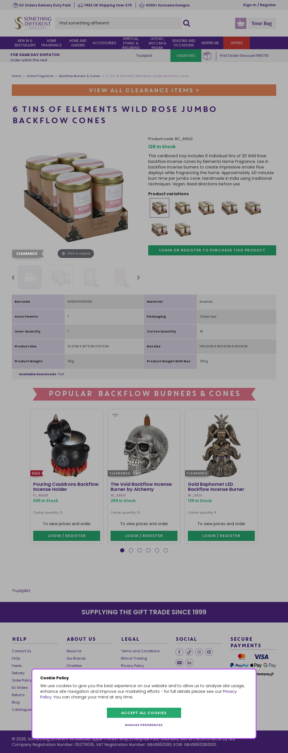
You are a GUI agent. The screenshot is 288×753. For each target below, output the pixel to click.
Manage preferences (144, 725)
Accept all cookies (144, 713)
